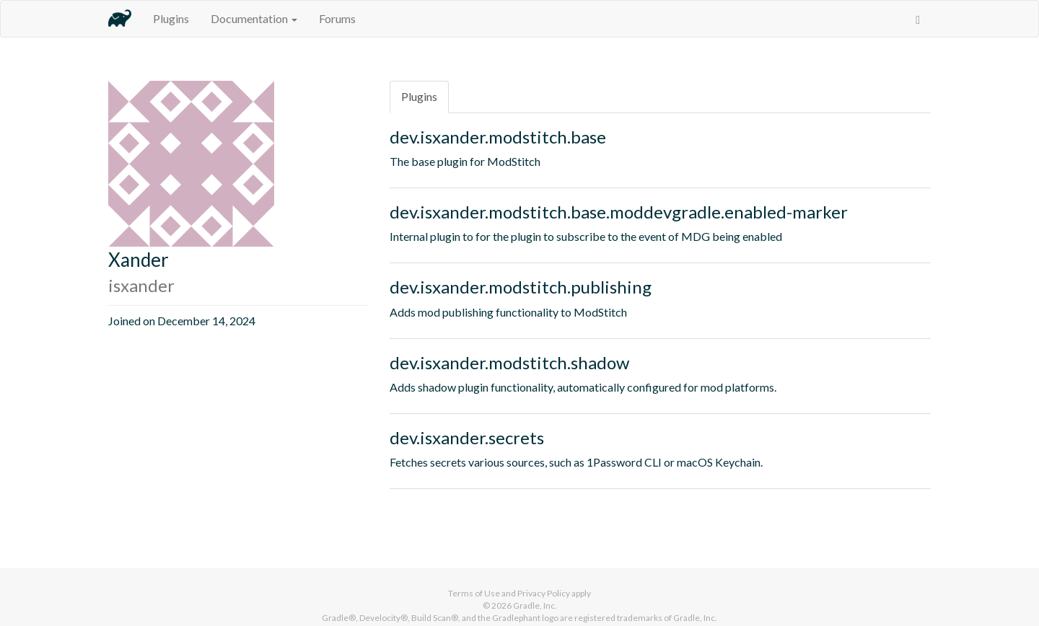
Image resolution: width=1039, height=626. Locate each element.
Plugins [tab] (419, 96)
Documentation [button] (254, 18)
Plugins (171, 18)
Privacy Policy (543, 593)
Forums (337, 18)
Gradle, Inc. (535, 605)
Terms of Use (474, 593)
